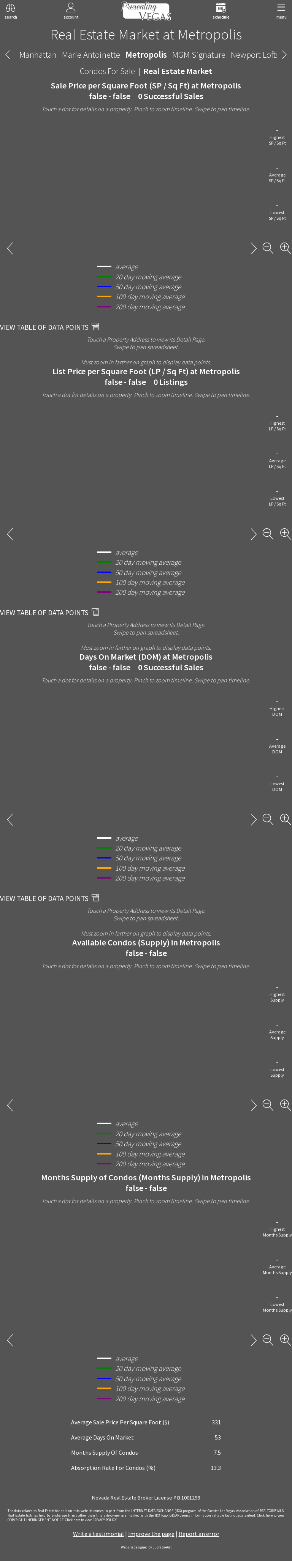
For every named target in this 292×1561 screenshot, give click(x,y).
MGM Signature (198, 54)
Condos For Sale (107, 71)
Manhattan (38, 54)
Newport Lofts (255, 54)
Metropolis (146, 54)
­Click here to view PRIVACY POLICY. (91, 1520)
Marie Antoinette (91, 54)
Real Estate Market (177, 71)
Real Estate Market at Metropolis (146, 34)
